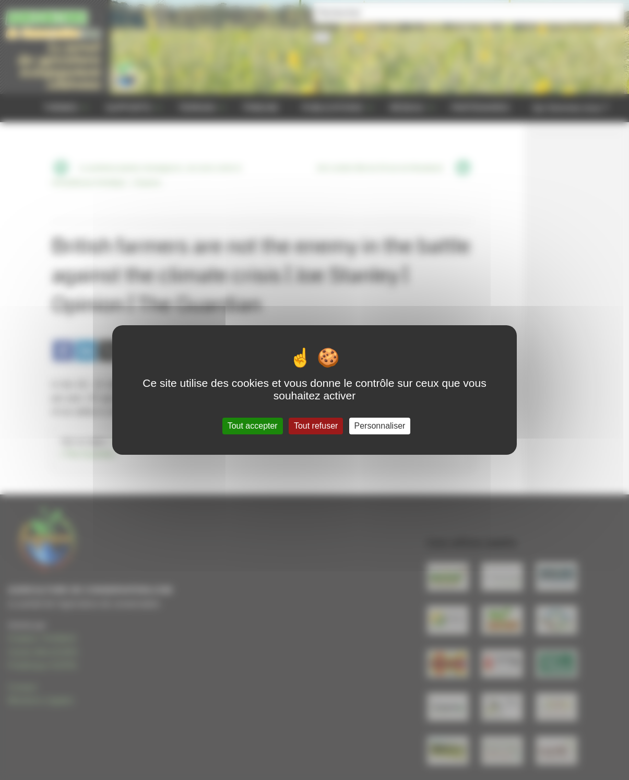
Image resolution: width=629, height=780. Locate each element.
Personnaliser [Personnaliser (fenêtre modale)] (380, 425)
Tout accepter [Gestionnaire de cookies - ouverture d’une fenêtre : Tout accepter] (253, 425)
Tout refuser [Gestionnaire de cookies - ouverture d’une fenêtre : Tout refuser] (316, 425)
